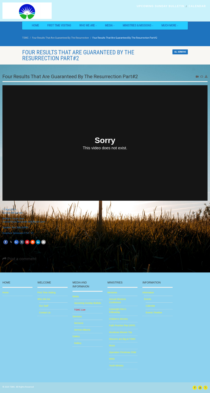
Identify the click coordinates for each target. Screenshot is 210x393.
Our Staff (43, 305)
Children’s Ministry (118, 319)
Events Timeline (154, 312)
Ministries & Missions (138, 25)
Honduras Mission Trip (120, 332)
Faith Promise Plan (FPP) (122, 325)
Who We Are (88, 25)
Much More (169, 25)
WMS (112, 359)
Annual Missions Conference (117, 301)
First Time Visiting (59, 25)
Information (148, 292)
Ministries (112, 292)
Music (112, 345)
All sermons (180, 52)
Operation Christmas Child (122, 352)
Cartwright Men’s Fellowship (117, 311)
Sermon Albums (82, 329)
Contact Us (44, 312)
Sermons (77, 316)
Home (35, 25)
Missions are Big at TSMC (122, 339)
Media (110, 25)
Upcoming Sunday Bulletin (160, 6)
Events (147, 299)
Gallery (76, 336)
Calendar (197, 6)
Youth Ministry (116, 365)
